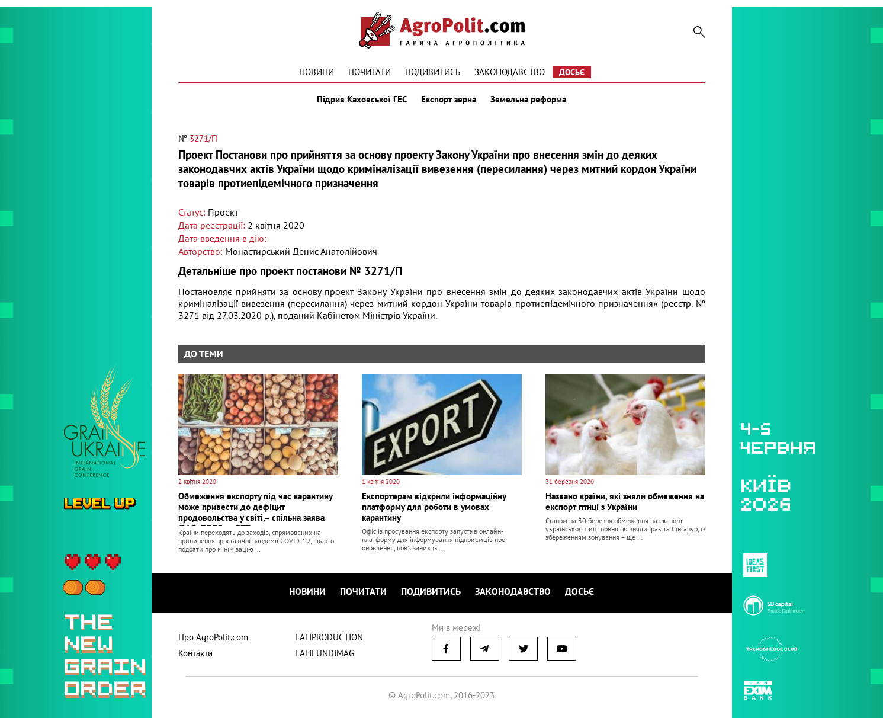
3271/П (203, 138)
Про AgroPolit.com (213, 637)
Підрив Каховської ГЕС (362, 99)
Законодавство (509, 72)
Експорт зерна (448, 99)
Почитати (369, 72)
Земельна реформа (528, 99)
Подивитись (432, 72)
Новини (316, 72)
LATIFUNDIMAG (324, 653)
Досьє (572, 72)
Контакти (195, 653)
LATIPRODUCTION (329, 637)
